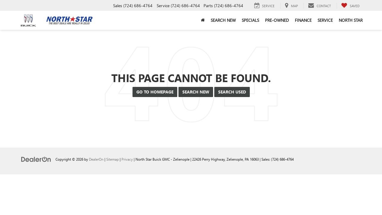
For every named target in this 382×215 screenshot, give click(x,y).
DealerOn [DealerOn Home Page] (96, 159)
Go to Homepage (154, 92)
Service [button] (325, 20)
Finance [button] (303, 20)
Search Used (232, 92)
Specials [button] (250, 20)
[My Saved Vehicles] (350, 6)
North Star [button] (351, 20)
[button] (203, 20)
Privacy (127, 159)
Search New (195, 92)
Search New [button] (223, 20)
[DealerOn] (36, 159)
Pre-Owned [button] (277, 20)
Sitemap (112, 159)
